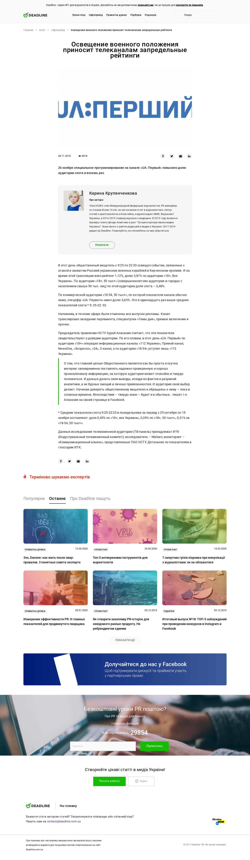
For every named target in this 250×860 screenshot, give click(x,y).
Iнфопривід (96, 15)
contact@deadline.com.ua (64, 821)
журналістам (145, 5)
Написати (102, 244)
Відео (141, 781)
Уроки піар (78, 15)
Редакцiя (150, 15)
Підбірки (135, 15)
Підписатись (154, 746)
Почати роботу (112, 781)
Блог (42, 30)
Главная (28, 30)
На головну (68, 806)
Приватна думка (116, 15)
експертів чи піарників (189, 5)
